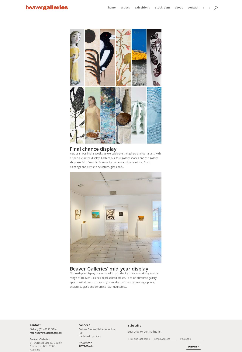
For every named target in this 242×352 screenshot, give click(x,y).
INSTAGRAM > (86, 346)
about (179, 7)
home (112, 7)
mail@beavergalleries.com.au (46, 332)
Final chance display (93, 148)
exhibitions (142, 7)
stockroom (162, 7)
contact (193, 7)
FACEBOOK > (85, 342)
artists (125, 7)
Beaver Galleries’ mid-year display (109, 268)
